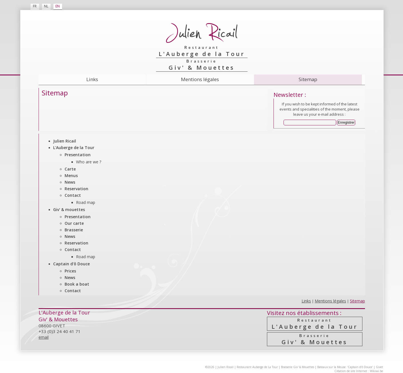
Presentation (78, 154)
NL (46, 6)
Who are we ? (88, 162)
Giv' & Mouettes (314, 339)
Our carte (74, 223)
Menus (71, 175)
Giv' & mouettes (69, 209)
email (44, 337)
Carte (70, 169)
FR (35, 6)
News (70, 182)
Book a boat (77, 284)
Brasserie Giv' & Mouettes (297, 367)
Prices (70, 271)
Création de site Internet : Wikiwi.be (358, 371)
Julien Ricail (64, 141)
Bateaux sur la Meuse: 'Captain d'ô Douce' (345, 367)
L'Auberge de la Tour (73, 147)
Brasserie (74, 229)
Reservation (76, 188)
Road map (85, 202)
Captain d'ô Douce (71, 263)
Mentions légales (200, 79)
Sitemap (308, 79)
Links (92, 79)
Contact (73, 195)
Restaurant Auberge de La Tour (257, 367)
